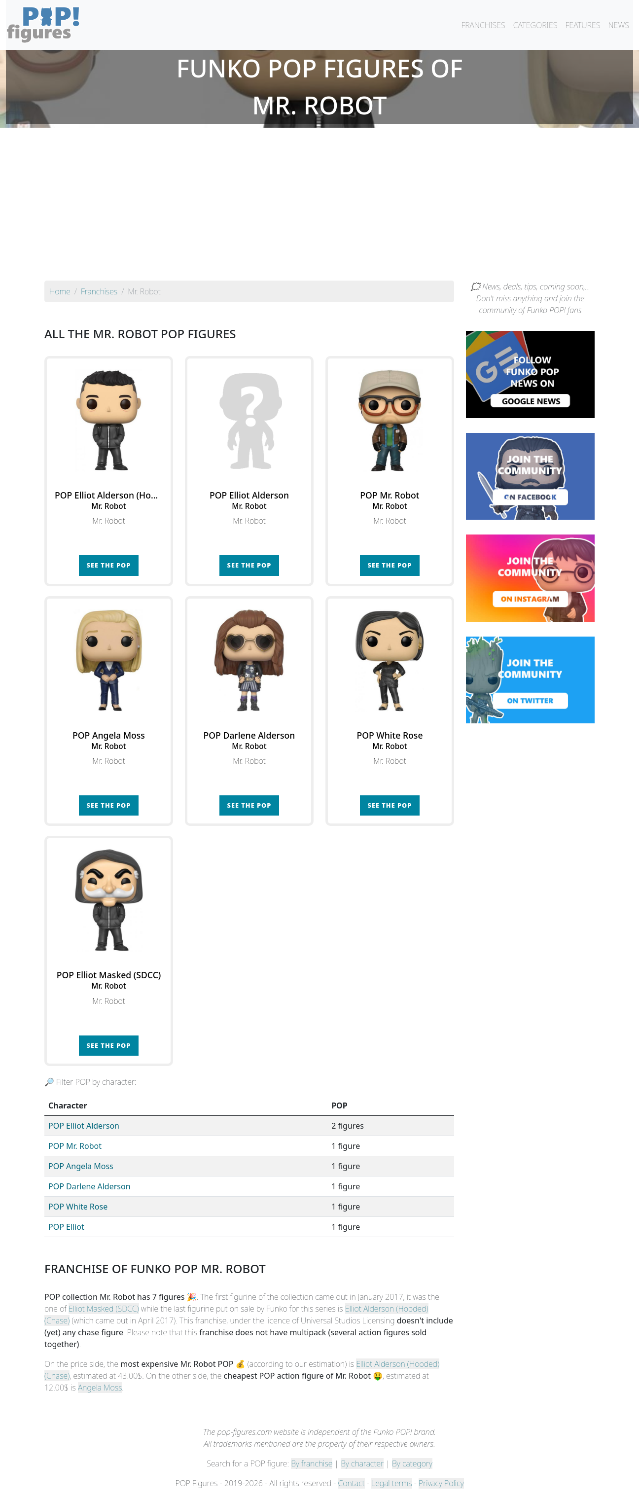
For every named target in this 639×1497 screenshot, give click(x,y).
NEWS (618, 25)
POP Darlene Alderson (89, 1186)
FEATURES (582, 25)
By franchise (311, 1463)
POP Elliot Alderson (83, 1125)
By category (412, 1463)
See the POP (109, 565)
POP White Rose (77, 1206)
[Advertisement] (319, 207)
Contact (351, 1483)
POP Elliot (66, 1226)
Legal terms (391, 1483)
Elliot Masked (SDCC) (104, 1308)
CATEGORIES (535, 25)
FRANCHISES (483, 25)
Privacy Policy (441, 1483)
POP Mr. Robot (75, 1146)
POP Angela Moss (80, 1166)
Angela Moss (100, 1387)
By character (362, 1463)
